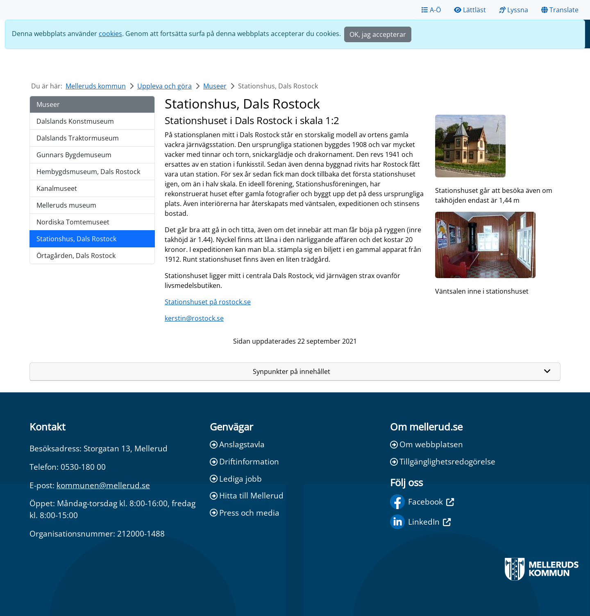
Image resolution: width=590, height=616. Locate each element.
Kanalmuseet (56, 188)
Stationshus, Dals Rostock (76, 238)
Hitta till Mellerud (247, 495)
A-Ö (431, 9)
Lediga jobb (236, 478)
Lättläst (470, 9)
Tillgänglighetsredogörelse (442, 461)
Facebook (422, 501)
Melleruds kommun (96, 86)
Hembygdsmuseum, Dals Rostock (88, 171)
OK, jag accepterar (377, 34)
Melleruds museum (66, 205)
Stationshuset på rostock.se (208, 301)
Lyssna (513, 9)
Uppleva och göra (164, 86)
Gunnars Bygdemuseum (73, 154)
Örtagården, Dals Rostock (76, 255)
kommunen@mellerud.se (103, 485)
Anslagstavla (237, 444)
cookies (110, 33)
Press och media (244, 512)
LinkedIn (420, 521)
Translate (560, 9)
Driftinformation (244, 461)
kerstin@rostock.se (194, 318)
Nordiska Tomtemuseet (72, 221)
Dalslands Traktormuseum (77, 138)
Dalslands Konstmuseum (75, 121)
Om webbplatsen (426, 444)
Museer (215, 86)
